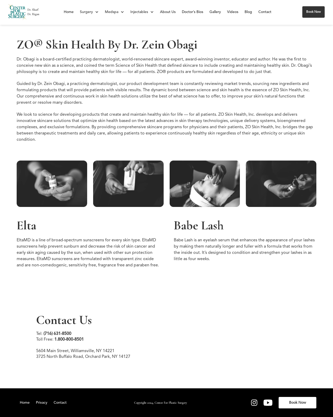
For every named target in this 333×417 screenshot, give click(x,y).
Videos (232, 12)
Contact (264, 12)
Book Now (313, 12)
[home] (17, 12)
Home (69, 12)
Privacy (41, 402)
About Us (168, 12)
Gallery (215, 12)
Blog (248, 12)
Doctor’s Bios (192, 12)
